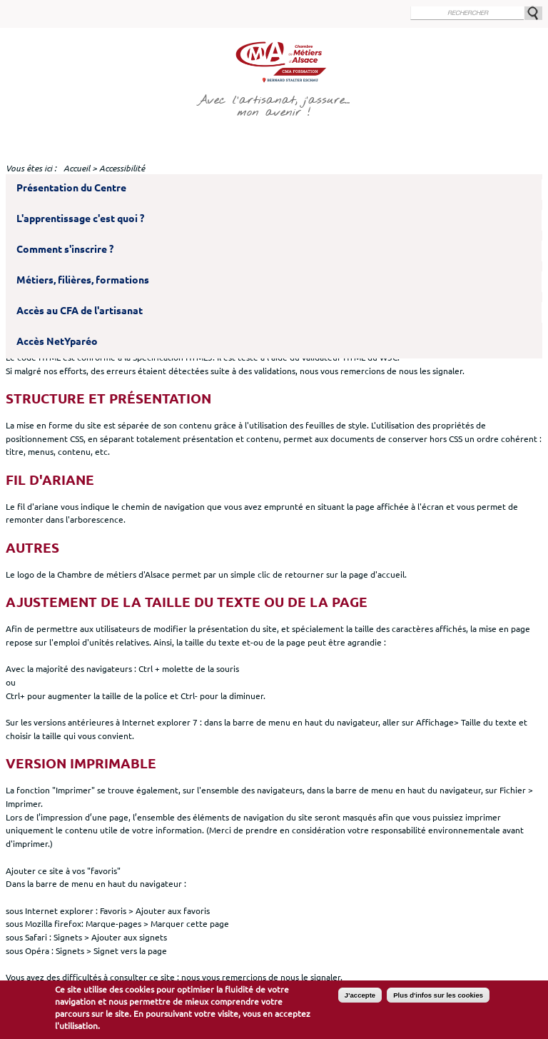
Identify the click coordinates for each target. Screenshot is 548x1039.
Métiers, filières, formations (82, 280)
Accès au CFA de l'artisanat (79, 310)
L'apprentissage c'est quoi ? (80, 218)
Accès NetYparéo (57, 341)
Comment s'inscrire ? (64, 249)
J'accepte (360, 996)
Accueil (77, 168)
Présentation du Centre (71, 188)
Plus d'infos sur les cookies (438, 996)
